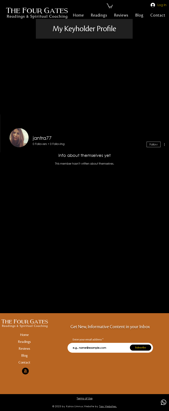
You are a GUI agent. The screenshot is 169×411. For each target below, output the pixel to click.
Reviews (24, 349)
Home (24, 335)
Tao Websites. (108, 406)
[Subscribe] (140, 348)
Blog (24, 356)
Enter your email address (87, 339)
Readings (24, 342)
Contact (24, 362)
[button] (110, 5)
